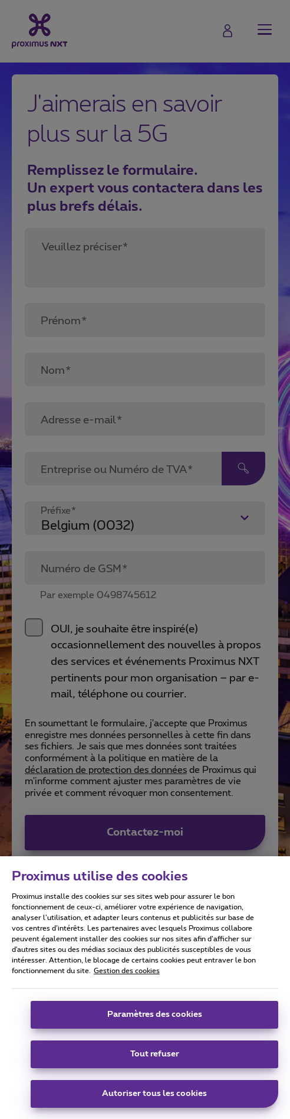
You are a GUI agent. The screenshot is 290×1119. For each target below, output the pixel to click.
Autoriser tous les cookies (154, 1101)
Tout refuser (154, 1062)
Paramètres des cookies (154, 1022)
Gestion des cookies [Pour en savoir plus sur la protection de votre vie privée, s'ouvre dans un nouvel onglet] (127, 978)
